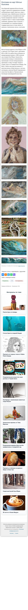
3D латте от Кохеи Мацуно (14, 504)
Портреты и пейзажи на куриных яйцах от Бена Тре (14, 460)
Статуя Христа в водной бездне (14, 325)
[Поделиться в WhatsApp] (11, 274)
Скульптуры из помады (14, 304)
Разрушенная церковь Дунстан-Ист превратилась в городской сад (14, 438)
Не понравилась (19, 280)
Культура (23, 265)
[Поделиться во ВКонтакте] (3, 274)
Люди (19, 265)
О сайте (16, 533)
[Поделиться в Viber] (14, 274)
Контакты (12, 533)
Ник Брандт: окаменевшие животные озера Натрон (14, 392)
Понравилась (5, 280)
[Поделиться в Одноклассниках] (5, 274)
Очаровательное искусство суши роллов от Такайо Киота (14, 369)
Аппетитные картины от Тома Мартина (14, 415)
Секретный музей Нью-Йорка (14, 483)
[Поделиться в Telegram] (8, 274)
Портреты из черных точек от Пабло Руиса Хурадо (14, 347)
